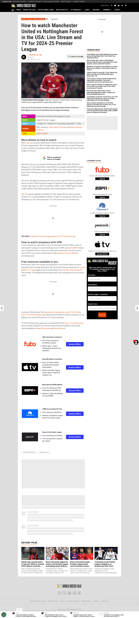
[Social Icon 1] (65, 593)
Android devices (59, 328)
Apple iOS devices (43, 328)
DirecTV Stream (60, 127)
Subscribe (102, 315)
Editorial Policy (86, 601)
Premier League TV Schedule (51, 1)
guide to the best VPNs (66, 253)
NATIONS (97, 10)
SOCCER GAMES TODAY (46, 10)
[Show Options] (115, 298)
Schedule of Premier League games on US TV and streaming (52, 236)
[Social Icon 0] (60, 593)
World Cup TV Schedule (19, 1)
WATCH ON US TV (62, 10)
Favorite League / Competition (98, 294)
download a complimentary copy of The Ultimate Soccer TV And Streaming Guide (51, 313)
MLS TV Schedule (66, 1)
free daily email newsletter (72, 270)
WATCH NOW (41, 133)
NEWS (19, 10)
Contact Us (105, 601)
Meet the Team (53, 601)
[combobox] (101, 298)
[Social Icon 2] (69, 593)
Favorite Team (92, 304)
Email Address (92, 284)
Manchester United (29, 452)
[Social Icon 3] (74, 593)
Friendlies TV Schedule (34, 1)
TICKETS (117, 10)
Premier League (44, 452)
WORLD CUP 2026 (29, 10)
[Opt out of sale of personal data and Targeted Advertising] (3, 614)
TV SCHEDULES (76, 10)
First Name (91, 275)
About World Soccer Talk (38, 601)
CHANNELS (107, 10)
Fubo (51, 127)
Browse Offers (75, 344)
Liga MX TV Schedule (79, 1)
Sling (72, 127)
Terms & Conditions (73, 601)
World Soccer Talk (35, 55)
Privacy (62, 601)
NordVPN (74, 247)
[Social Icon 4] (79, 593)
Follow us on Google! (77, 56)
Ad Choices (96, 601)
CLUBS (88, 10)
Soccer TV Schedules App (73, 323)
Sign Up (102, 179)
